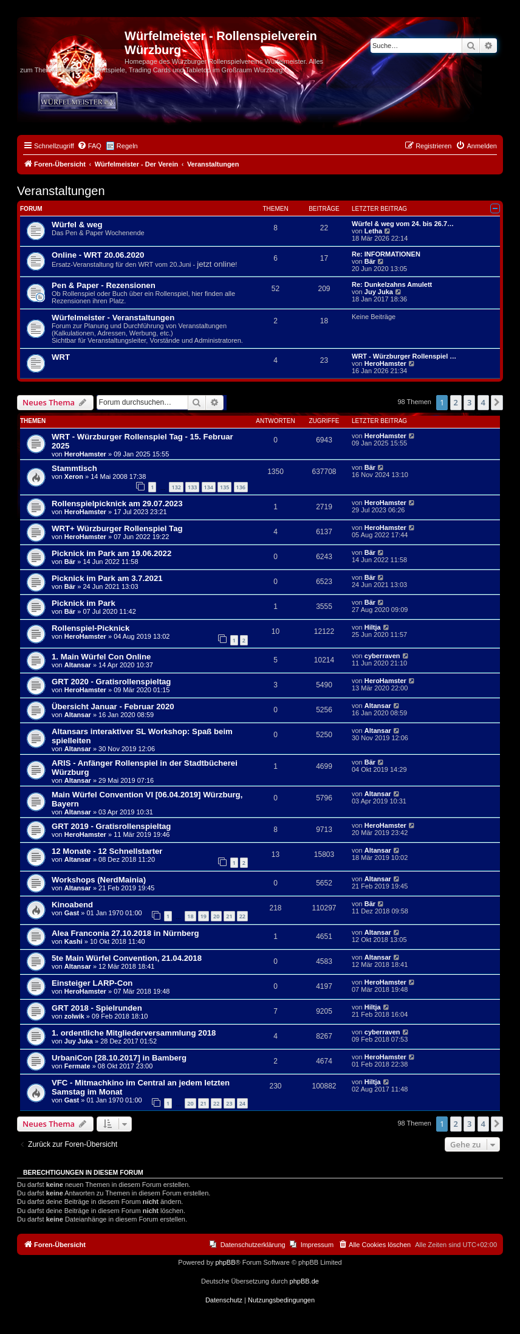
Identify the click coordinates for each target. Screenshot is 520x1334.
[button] (497, 402)
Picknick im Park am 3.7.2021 (107, 578)
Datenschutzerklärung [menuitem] (253, 1244)
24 (242, 1103)
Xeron (73, 476)
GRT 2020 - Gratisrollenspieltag (111, 681)
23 (229, 1103)
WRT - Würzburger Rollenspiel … (404, 356)
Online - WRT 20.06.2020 (98, 255)
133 (192, 487)
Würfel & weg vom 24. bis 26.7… (403, 223)
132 (175, 487)
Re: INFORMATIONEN (386, 254)
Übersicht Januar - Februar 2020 (113, 706)
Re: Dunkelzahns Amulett (392, 284)
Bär (369, 261)
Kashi (73, 941)
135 (224, 487)
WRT (61, 357)
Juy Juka (378, 291)
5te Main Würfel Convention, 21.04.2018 (127, 958)
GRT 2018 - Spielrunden (97, 1008)
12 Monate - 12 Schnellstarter (107, 851)
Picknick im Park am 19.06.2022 (111, 553)
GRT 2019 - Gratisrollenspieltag (111, 826)
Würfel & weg (77, 224)
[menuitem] (89, 146)
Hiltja (372, 627)
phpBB (225, 1262)
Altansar (77, 665)
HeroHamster (385, 363)
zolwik (74, 1016)
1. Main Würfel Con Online (101, 656)
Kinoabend (72, 904)
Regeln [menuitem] (127, 146)
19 (203, 916)
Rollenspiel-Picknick (90, 628)
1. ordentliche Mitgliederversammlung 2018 (134, 1032)
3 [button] (469, 402)
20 (216, 916)
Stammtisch (74, 468)
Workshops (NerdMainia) (99, 879)
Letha (373, 231)
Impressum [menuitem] (317, 1244)
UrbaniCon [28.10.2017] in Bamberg (119, 1057)
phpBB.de (304, 1281)
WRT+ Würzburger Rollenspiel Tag (117, 528)
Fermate (77, 1066)
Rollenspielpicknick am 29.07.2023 (117, 503)
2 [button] (456, 402)
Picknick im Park (83, 603)
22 (242, 916)
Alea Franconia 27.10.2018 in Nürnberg (125, 933)
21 (229, 916)
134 (208, 487)
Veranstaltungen (61, 191)
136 (240, 487)
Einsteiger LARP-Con (92, 983)
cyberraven (382, 655)
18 (190, 916)
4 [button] (483, 402)
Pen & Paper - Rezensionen (104, 285)
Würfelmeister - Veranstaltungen (113, 317)
